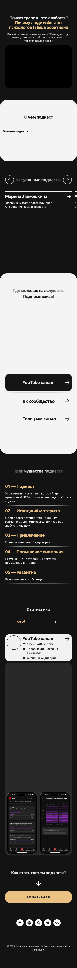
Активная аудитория (41, 658)
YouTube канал (35, 382)
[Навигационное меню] (72, 4)
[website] (20, 922)
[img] (13, 418)
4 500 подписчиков (39, 643)
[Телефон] (38, 922)
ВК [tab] (56, 621)
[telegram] (47, 922)
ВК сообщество (36, 401)
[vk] (57, 922)
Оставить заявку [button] (38, 897)
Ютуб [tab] (21, 621)
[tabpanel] (38, 744)
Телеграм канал (37, 418)
